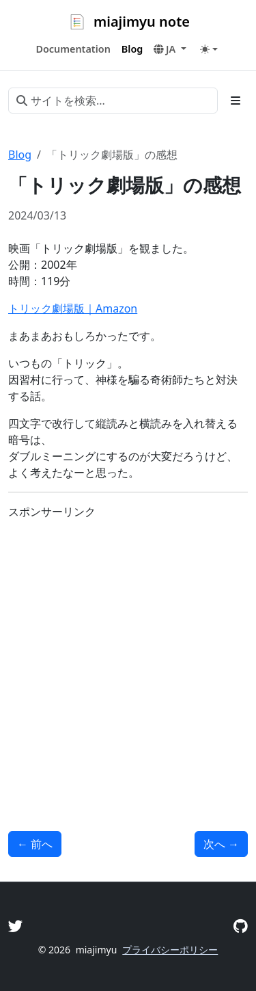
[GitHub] (240, 926)
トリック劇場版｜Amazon (72, 308)
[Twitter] (15, 926)
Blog (19, 154)
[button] (169, 49)
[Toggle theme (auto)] (209, 49)
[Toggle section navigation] (235, 100)
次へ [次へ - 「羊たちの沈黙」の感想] (221, 843)
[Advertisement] (128, 659)
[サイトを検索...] (113, 101)
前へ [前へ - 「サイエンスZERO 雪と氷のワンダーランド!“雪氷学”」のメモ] (35, 843)
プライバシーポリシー (170, 949)
